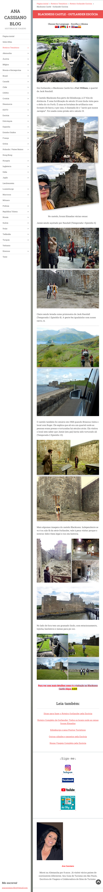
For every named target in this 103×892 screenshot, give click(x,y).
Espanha (6, 126)
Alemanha (7, 53)
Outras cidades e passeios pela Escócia (68, 736)
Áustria (6, 59)
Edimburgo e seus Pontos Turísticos (68, 730)
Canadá (6, 81)
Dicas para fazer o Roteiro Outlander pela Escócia (68, 713)
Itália (5, 172)
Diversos (6, 251)
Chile (5, 87)
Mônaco (6, 200)
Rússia (5, 217)
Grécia (5, 143)
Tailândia (7, 234)
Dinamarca (7, 104)
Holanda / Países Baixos (13, 149)
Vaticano (6, 245)
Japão (5, 177)
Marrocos (7, 194)
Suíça (5, 228)
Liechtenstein (8, 183)
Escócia (6, 115)
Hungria (6, 160)
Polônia (6, 206)
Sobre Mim (7, 42)
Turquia (6, 240)
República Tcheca (10, 211)
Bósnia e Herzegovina (12, 70)
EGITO (5, 109)
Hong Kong (7, 155)
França (6, 138)
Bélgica (6, 64)
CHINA (6, 93)
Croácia (6, 98)
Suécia (5, 223)
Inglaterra (7, 166)
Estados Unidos (9, 132)
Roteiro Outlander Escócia (81, 3)
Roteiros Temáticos (11, 47)
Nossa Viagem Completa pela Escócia (68, 743)
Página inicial (8, 36)
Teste (5, 257)
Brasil (5, 76)
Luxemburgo (8, 189)
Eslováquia (7, 121)
